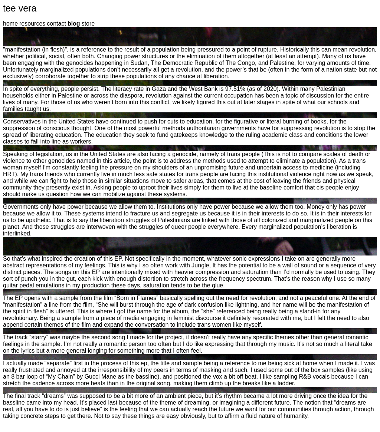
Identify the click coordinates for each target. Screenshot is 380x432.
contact (56, 23)
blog (74, 23)
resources (32, 23)
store (88, 23)
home (10, 23)
